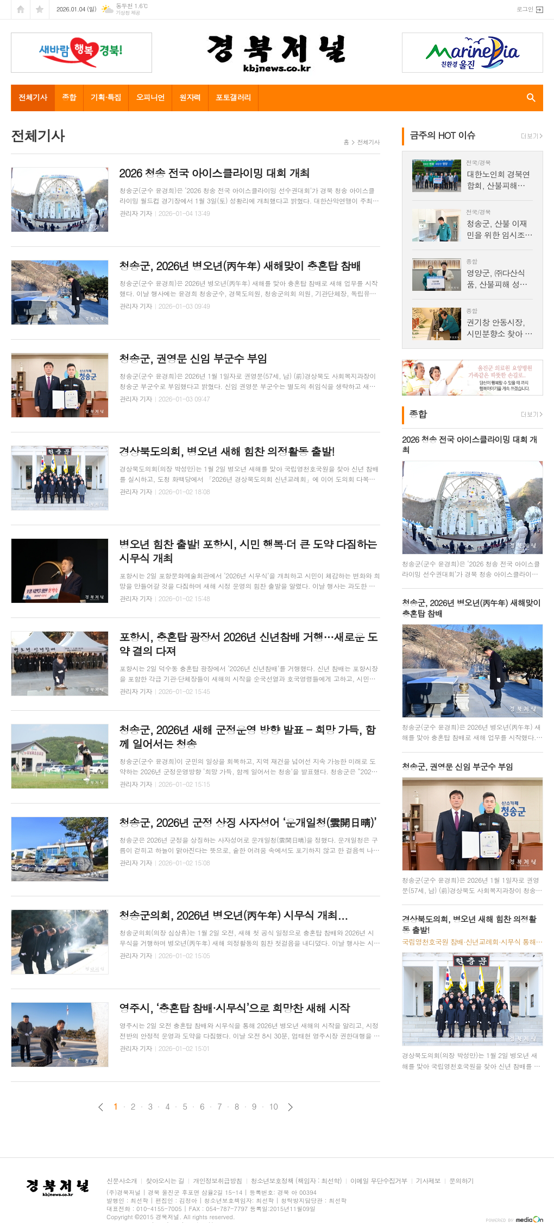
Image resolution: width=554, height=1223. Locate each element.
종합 (69, 97)
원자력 (189, 97)
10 (273, 1106)
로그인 (525, 9)
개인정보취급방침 (217, 1181)
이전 (101, 1107)
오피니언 (150, 97)
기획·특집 (106, 97)
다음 (290, 1107)
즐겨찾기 (39, 9)
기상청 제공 (128, 12)
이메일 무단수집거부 (378, 1181)
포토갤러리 (233, 97)
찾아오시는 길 (165, 1181)
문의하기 (461, 1181)
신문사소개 (121, 1181)
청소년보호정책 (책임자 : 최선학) (296, 1181)
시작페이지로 (20, 9)
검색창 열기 (529, 98)
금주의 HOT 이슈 (442, 135)
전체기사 (32, 97)
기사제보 (428, 1181)
